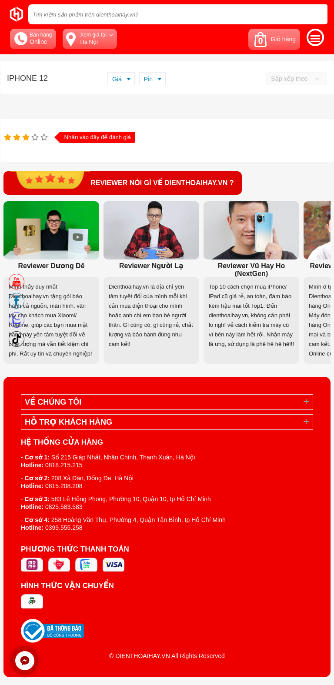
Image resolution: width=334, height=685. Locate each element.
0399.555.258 (64, 527)
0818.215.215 (64, 465)
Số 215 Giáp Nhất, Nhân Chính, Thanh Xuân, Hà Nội (123, 457)
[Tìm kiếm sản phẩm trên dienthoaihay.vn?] (177, 14)
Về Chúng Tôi (53, 402)
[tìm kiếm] (318, 14)
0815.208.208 (64, 485)
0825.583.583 (64, 506)
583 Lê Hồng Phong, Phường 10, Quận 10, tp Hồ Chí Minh (131, 498)
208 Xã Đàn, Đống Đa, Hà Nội (92, 478)
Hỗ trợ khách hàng (68, 422)
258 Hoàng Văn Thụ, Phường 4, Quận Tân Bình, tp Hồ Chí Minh (138, 519)
